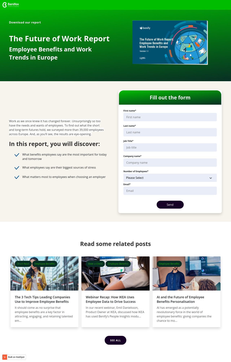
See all (115, 339)
